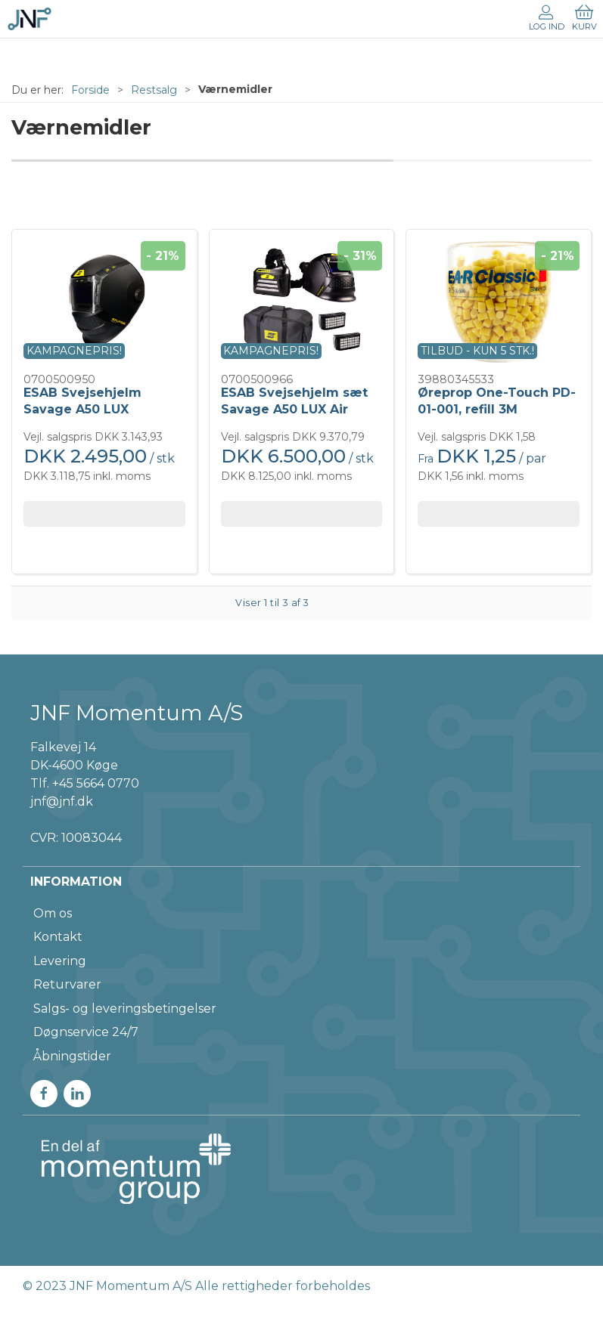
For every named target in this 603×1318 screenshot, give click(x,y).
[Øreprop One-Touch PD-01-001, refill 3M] (499, 301)
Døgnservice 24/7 (85, 1032)
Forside (90, 90)
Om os (52, 913)
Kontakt (57, 937)
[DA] (29, 19)
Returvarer (67, 984)
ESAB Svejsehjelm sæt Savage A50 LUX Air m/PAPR (294, 409)
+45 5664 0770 (95, 783)
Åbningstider (72, 1056)
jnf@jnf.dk (61, 801)
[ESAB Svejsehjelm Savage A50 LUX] (104, 301)
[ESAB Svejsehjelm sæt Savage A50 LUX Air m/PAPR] (302, 301)
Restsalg (154, 90)
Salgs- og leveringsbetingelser (124, 1008)
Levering (59, 961)
